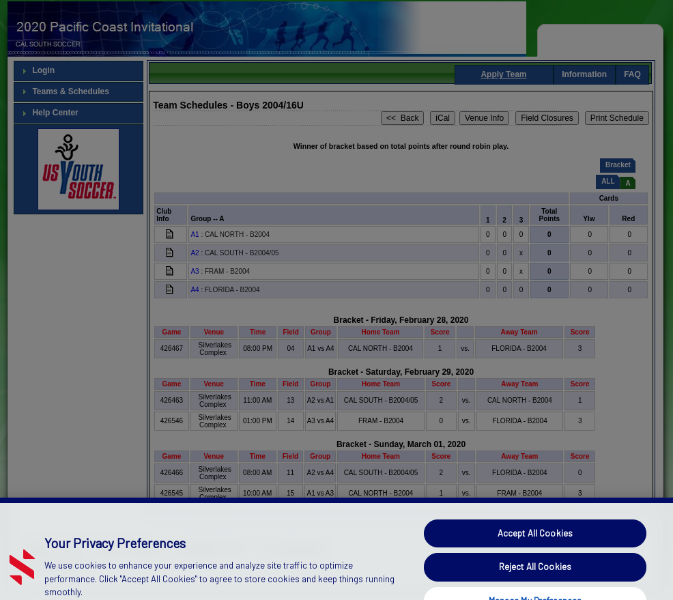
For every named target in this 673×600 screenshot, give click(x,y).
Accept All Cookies (535, 559)
